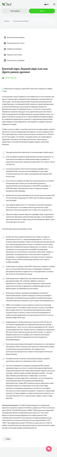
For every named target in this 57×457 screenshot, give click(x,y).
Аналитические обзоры (21, 21)
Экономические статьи (14, 43)
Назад (8, 439)
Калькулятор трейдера (14, 60)
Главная (6, 21)
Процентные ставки (13, 55)
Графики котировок (13, 49)
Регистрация (15, 11)
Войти (42, 11)
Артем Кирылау (11, 78)
